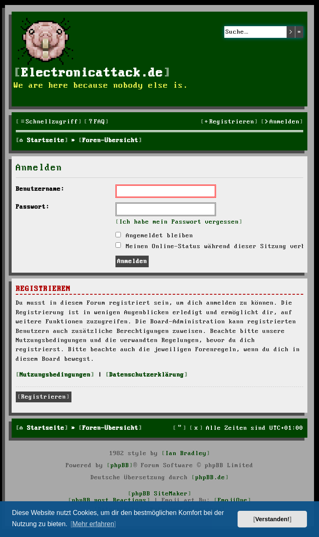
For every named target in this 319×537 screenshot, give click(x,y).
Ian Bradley (185, 453)
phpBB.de (210, 477)
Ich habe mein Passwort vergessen (179, 222)
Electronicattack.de (92, 73)
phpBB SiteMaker (160, 493)
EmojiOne (233, 500)
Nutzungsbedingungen (55, 375)
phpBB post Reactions (109, 500)
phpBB (119, 465)
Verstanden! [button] (272, 519)
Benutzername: (40, 189)
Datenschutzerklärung (146, 375)
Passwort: (32, 207)
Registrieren (43, 397)
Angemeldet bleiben (154, 235)
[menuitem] (96, 122)
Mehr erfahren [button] (93, 523)
